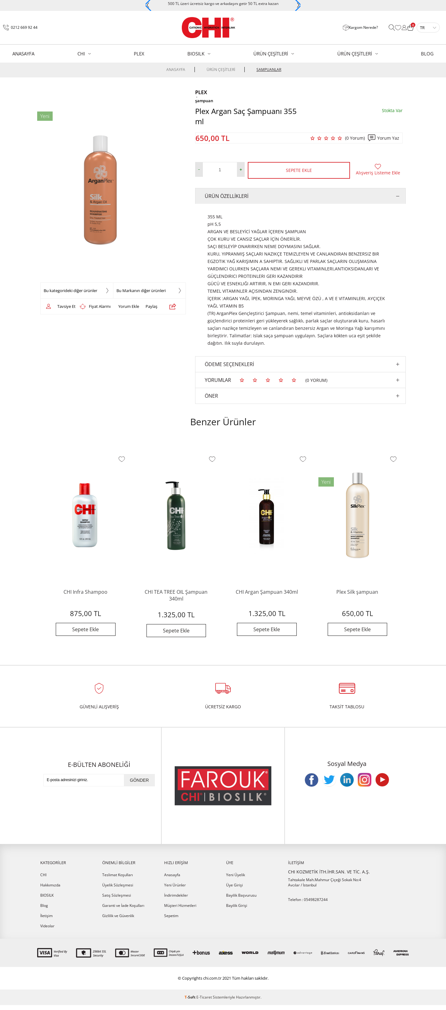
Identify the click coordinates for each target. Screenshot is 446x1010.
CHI (81, 53)
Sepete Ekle (299, 170)
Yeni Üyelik (235, 879)
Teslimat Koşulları (117, 879)
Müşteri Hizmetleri (180, 910)
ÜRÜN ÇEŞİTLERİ (270, 53)
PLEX (139, 53)
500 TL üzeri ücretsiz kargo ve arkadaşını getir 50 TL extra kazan (223, 3)
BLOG (427, 53)
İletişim (46, 920)
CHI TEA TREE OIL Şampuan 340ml (176, 595)
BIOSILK (195, 53)
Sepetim (171, 920)
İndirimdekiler (176, 900)
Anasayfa (172, 879)
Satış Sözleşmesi (116, 900)
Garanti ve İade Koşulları (123, 910)
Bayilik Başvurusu (241, 900)
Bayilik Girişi (236, 910)
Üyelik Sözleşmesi (117, 890)
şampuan (204, 101)
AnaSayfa (23, 53)
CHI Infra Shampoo (85, 591)
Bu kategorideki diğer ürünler (70, 290)
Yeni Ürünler (175, 890)
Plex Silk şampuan (357, 591)
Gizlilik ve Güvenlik (118, 920)
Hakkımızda (50, 890)
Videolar (47, 930)
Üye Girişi (234, 890)
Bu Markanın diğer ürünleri (141, 290)
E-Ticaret (204, 1002)
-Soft (190, 1002)
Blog (44, 910)
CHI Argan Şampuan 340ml (267, 591)
